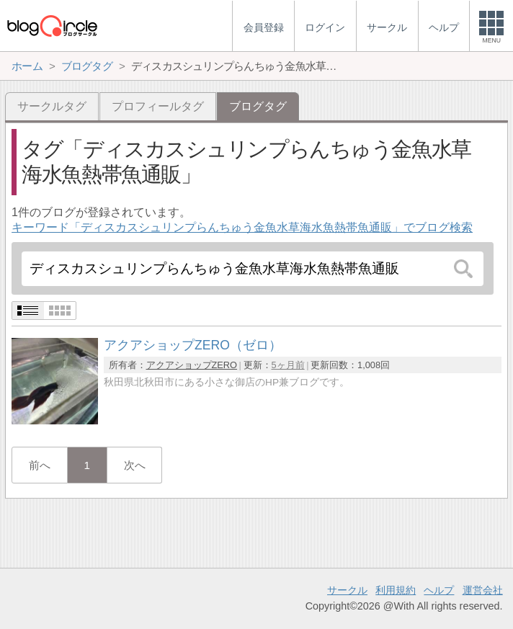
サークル (347, 590)
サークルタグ (51, 106)
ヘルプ (439, 590)
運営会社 (483, 590)
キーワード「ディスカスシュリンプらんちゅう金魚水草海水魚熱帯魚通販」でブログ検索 (242, 227)
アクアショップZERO (192, 365)
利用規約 (395, 590)
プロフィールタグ (158, 106)
